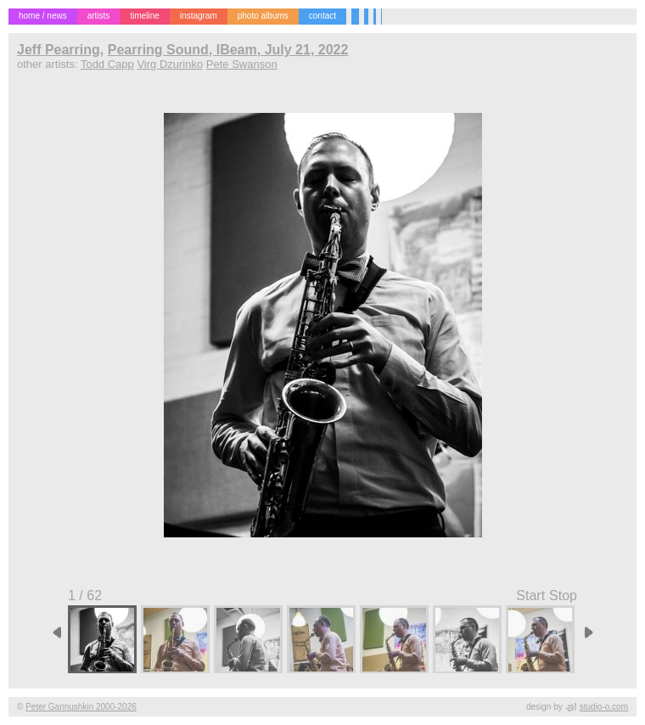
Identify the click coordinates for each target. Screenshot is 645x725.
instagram (198, 15)
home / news (43, 15)
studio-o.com (604, 706)
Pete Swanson (242, 64)
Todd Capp (107, 64)
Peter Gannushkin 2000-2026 (81, 706)
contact (322, 15)
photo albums (263, 15)
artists (98, 15)
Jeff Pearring (58, 49)
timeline (144, 15)
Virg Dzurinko (170, 64)
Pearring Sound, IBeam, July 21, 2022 (228, 49)
